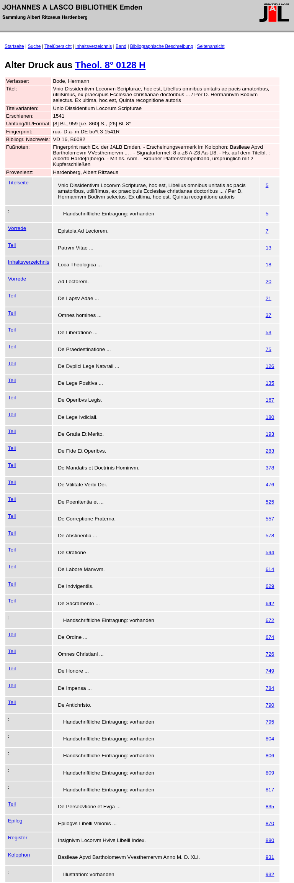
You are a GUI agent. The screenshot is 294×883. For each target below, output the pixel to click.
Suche (34, 46)
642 (270, 603)
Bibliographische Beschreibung (161, 46)
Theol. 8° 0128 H (110, 65)
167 (270, 400)
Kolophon (19, 855)
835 (270, 806)
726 (270, 654)
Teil (12, 245)
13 (268, 248)
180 (270, 417)
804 (270, 739)
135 (270, 383)
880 (270, 840)
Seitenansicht (210, 46)
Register (18, 837)
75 (268, 349)
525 (270, 502)
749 (270, 671)
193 (270, 434)
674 (270, 637)
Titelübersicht (58, 46)
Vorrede (17, 228)
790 (270, 705)
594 (270, 552)
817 (270, 790)
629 (270, 586)
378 (270, 468)
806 (270, 755)
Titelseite (18, 182)
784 (270, 688)
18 (268, 265)
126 (270, 366)
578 (270, 535)
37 (268, 315)
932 (270, 874)
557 (270, 519)
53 (268, 332)
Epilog (15, 821)
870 (270, 823)
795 (270, 722)
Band (121, 46)
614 (270, 569)
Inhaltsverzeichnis (93, 46)
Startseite (14, 46)
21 (268, 298)
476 (270, 484)
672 (270, 620)
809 (270, 773)
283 (270, 451)
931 (270, 857)
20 (268, 281)
